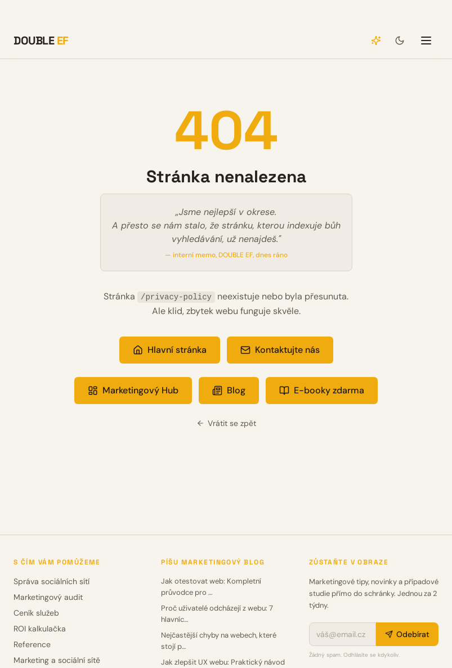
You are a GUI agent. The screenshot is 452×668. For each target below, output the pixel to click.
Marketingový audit (48, 597)
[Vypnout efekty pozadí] (376, 40)
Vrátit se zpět (226, 423)
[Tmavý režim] (399, 40)
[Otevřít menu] (426, 40)
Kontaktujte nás (280, 350)
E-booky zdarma (321, 390)
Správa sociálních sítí (51, 581)
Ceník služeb (36, 613)
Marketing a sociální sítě (57, 660)
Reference (32, 644)
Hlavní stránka (170, 350)
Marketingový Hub (133, 390)
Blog (228, 390)
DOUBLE (41, 40)
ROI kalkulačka (40, 629)
